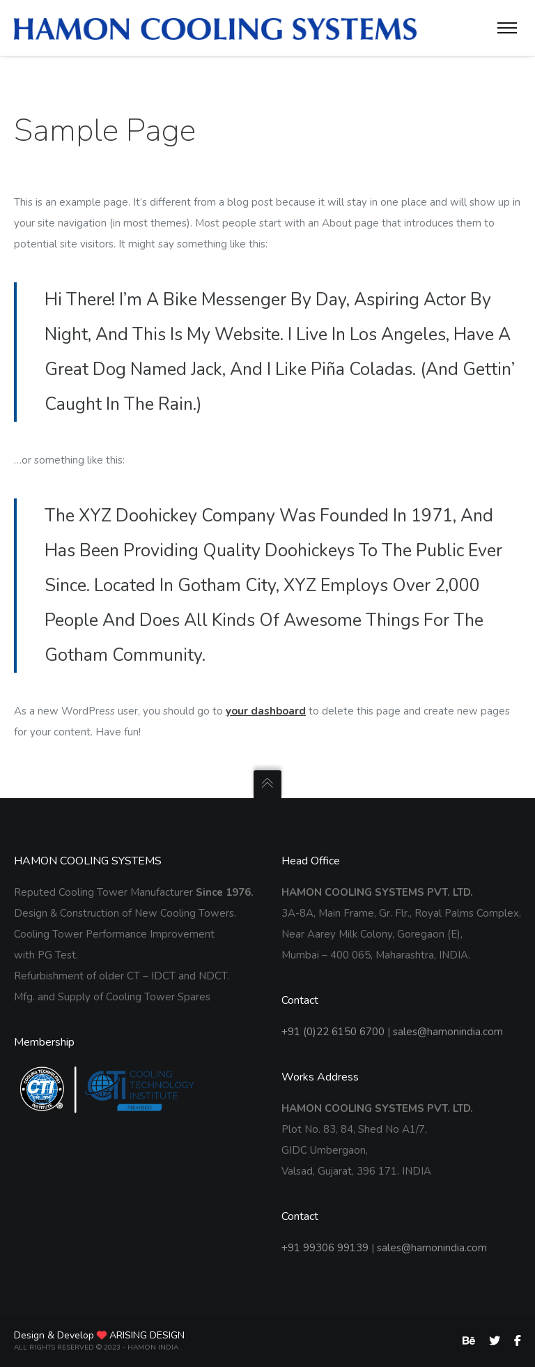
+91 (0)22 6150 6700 (333, 1032)
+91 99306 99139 (325, 1248)
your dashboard (266, 711)
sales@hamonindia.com (448, 1032)
